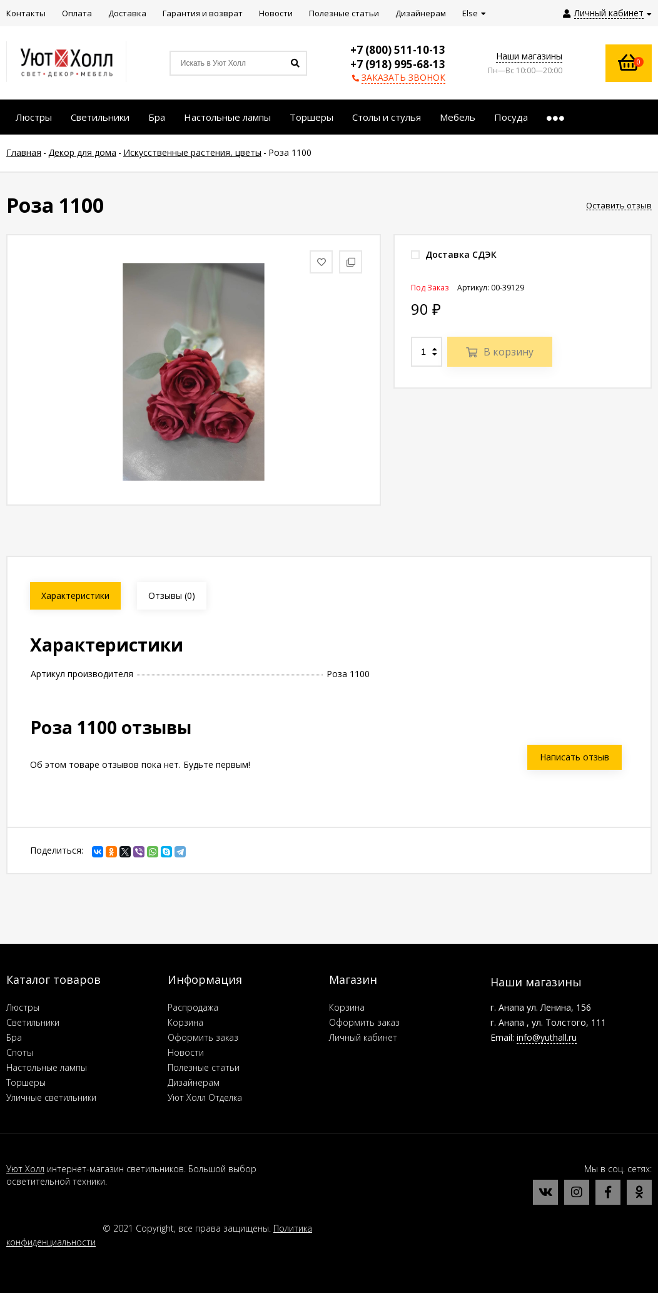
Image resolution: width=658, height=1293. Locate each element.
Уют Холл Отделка (205, 1097)
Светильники (32, 1022)
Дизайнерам (194, 1082)
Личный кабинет (363, 1037)
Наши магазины (529, 56)
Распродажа (193, 1007)
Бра (14, 1037)
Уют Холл (25, 1169)
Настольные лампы (46, 1067)
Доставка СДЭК (454, 254)
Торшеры (26, 1082)
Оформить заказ (203, 1037)
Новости (186, 1052)
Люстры (22, 1007)
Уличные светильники (51, 1097)
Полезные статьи (204, 1067)
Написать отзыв (574, 757)
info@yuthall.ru (547, 1037)
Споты (19, 1052)
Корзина (185, 1022)
